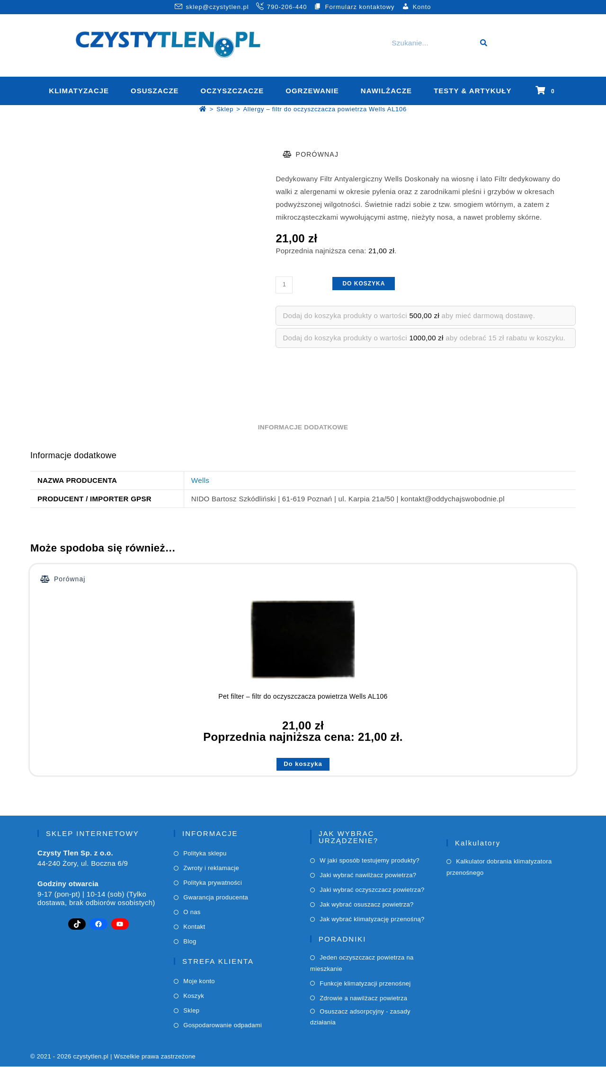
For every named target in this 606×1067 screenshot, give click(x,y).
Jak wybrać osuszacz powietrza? (366, 904)
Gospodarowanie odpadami (222, 1025)
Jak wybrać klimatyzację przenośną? (372, 919)
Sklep (191, 1010)
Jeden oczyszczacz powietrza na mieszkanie (362, 963)
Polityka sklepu (204, 853)
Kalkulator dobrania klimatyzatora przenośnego (499, 867)
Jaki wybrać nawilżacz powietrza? (368, 875)
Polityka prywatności (212, 883)
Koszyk (193, 996)
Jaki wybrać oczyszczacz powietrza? (372, 890)
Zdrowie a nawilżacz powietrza (363, 998)
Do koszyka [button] (303, 764)
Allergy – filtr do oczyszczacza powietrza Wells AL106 (324, 110)
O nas (191, 912)
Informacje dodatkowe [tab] (303, 428)
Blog (189, 941)
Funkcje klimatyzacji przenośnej (365, 983)
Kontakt (194, 927)
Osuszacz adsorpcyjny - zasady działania (360, 1017)
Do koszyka (363, 284)
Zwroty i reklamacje (211, 868)
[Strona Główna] (203, 110)
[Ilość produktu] (284, 285)
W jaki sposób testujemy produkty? (369, 860)
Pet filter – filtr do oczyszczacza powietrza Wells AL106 (302, 697)
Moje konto (199, 981)
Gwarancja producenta (215, 897)
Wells (200, 481)
